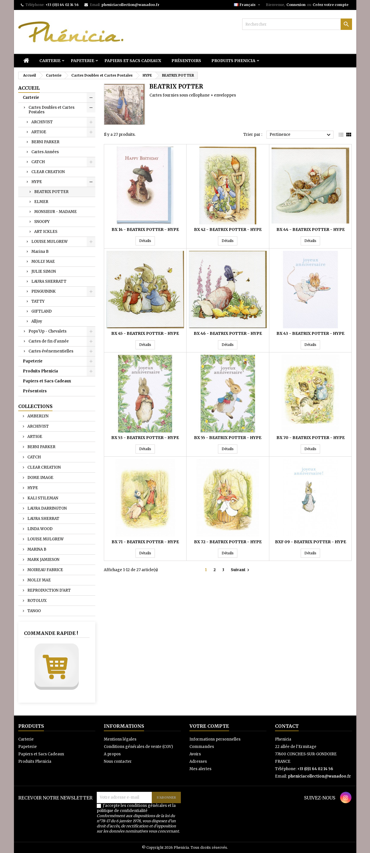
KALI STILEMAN (42, 498)
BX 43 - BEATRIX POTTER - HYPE (310, 333)
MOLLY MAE (43, 261)
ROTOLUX (36, 600)
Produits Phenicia (233, 60)
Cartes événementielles (51, 351)
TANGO (34, 610)
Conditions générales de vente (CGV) (138, 746)
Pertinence (301, 135)
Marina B (39, 251)
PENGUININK (43, 291)
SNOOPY (42, 221)
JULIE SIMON (43, 271)
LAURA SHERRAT (43, 518)
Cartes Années (45, 151)
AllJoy (36, 321)
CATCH (38, 161)
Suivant (241, 570)
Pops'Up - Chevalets (47, 331)
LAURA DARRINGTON (47, 508)
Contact (287, 726)
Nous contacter (118, 761)
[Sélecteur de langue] (248, 5)
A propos (112, 754)
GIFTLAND (41, 311)
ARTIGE (38, 132)
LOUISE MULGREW (49, 241)
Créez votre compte (330, 5)
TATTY (38, 301)
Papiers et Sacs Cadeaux (132, 60)
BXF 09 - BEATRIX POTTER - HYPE (310, 541)
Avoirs (195, 754)
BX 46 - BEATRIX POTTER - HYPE (228, 333)
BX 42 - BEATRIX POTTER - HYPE (228, 229)
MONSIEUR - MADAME (55, 211)
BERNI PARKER (45, 142)
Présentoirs (186, 60)
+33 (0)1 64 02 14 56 (62, 5)
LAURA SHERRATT (48, 281)
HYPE (36, 181)
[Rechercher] (297, 24)
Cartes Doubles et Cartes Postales (51, 109)
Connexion (296, 5)
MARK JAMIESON (43, 559)
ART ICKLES (45, 231)
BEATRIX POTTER (51, 191)
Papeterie (82, 60)
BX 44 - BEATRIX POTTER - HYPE (310, 229)
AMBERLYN (37, 416)
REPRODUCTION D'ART (49, 590)
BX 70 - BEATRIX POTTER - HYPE (310, 437)
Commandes (201, 746)
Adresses (198, 761)
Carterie (49, 60)
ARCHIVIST (42, 122)
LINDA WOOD (39, 528)
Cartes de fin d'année (49, 341)
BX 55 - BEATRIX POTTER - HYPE (227, 437)
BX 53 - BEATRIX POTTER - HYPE (145, 437)
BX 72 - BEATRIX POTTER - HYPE (228, 541)
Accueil (29, 88)
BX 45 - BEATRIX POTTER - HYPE (145, 333)
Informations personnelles (214, 739)
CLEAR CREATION (48, 171)
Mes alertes (200, 768)
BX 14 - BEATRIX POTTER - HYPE (145, 229)
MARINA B (36, 549)
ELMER (41, 201)
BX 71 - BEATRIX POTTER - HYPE (145, 541)
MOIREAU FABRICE (45, 569)
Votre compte (209, 726)
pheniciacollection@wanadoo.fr (130, 5)
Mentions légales (120, 739)
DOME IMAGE (40, 477)
